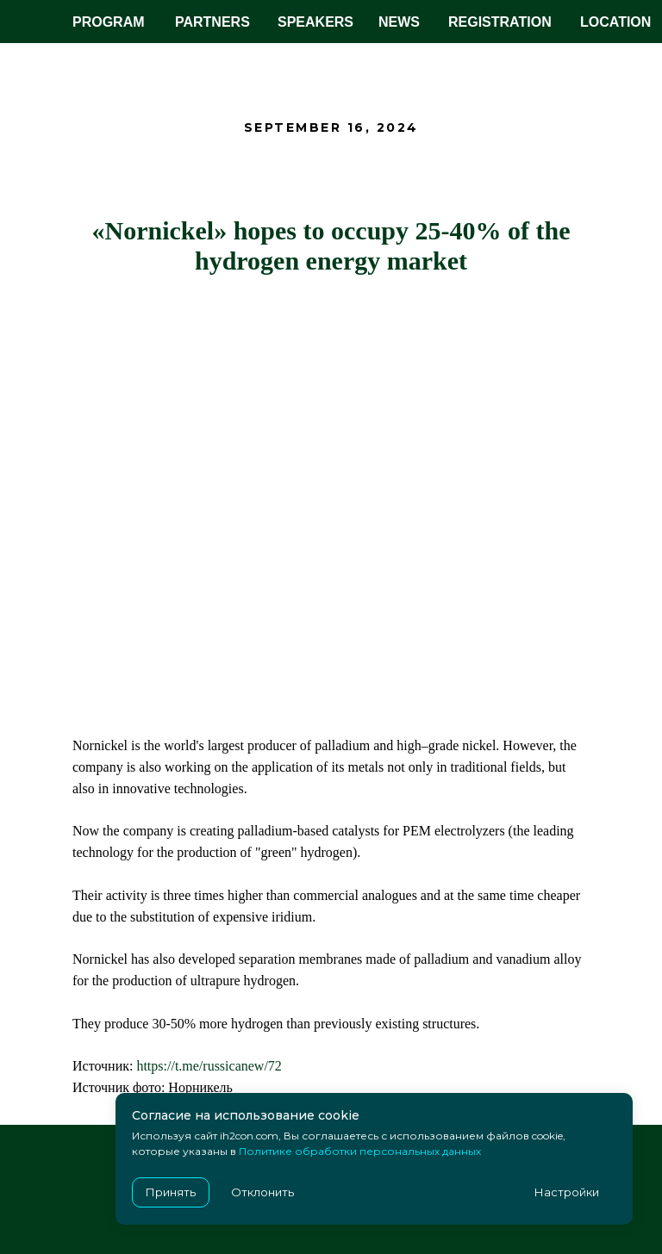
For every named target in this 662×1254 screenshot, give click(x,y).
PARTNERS (212, 22)
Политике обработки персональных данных (360, 1151)
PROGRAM (108, 22)
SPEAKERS (315, 22)
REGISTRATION (500, 22)
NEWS (399, 22)
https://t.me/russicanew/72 (208, 1065)
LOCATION (615, 22)
